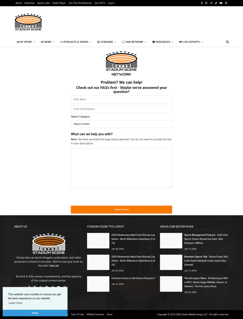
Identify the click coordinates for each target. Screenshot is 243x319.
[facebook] (202, 3)
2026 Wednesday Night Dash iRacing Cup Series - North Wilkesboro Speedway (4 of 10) (133, 239)
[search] (226, 42)
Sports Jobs (43, 3)
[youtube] (221, 3)
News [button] (46, 42)
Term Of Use (77, 314)
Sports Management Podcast (199, 235)
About (19, 3)
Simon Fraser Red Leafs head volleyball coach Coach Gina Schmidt (206, 260)
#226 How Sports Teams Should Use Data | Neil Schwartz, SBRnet (206, 239)
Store (110, 314)
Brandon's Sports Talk (195, 256)
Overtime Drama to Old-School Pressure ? (133, 278)
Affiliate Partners (95, 314)
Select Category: (80, 116)
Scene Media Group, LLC (194, 314)
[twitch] (226, 3)
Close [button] (35, 313)
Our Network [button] (132, 42)
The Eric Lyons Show (195, 278)
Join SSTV (99, 3)
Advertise (29, 3)
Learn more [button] (15, 302)
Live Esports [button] (189, 42)
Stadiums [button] (105, 42)
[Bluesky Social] (206, 3)
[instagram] (211, 3)
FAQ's (104, 88)
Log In (111, 3)
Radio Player (58, 3)
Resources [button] (161, 42)
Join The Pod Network (79, 3)
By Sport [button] (24, 42)
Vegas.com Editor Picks (176, 226)
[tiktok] (216, 3)
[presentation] (121, 196)
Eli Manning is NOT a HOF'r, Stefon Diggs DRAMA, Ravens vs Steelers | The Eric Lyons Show (206, 282)
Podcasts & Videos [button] (74, 42)
